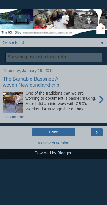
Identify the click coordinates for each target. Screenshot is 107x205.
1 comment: (13, 117)
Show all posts (85, 56)
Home (53, 132)
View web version (54, 143)
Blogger (64, 153)
